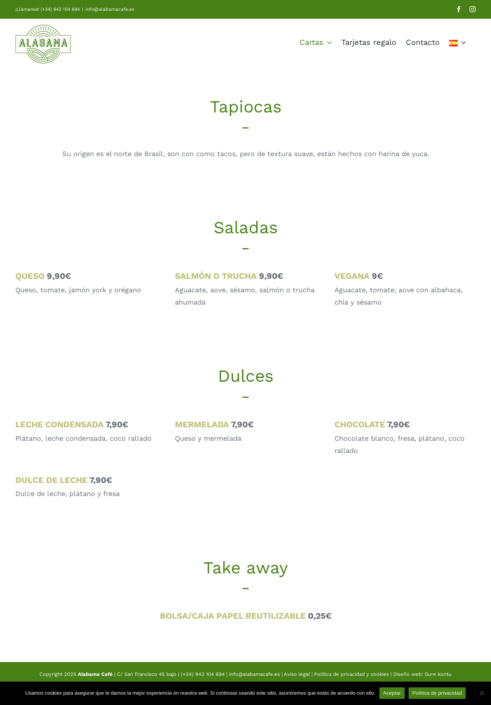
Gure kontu (438, 674)
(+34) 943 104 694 (203, 674)
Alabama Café (95, 674)
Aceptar (392, 693)
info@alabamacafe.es (110, 9)
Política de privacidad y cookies (351, 674)
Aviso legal (297, 674)
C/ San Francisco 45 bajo (146, 674)
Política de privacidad (437, 693)
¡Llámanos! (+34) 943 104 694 (47, 9)
